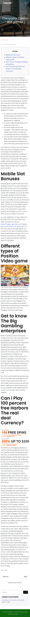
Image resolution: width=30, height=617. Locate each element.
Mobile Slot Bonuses (13, 55)
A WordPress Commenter (9, 600)
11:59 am (13, 44)
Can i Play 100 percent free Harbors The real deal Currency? (15, 68)
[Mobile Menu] (25, 3)
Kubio (20, 614)
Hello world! (21, 600)
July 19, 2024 (5, 44)
